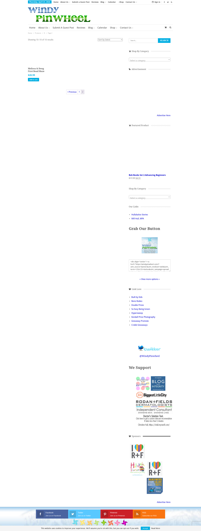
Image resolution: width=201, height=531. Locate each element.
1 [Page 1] (79, 92)
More (121, 2)
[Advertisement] (155, 451)
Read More (155, 528)
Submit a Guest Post (81, 2)
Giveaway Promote (140, 321)
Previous (72, 92)
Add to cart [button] (33, 80)
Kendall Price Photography (143, 317)
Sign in (156, 2)
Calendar (112, 2)
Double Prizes (137, 305)
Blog (102, 2)
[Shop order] (110, 39)
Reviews (95, 2)
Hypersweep (137, 313)
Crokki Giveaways (139, 325)
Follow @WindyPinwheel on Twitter (149, 346)
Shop (112, 27)
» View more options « (150, 279)
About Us (64, 2)
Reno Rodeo (136, 301)
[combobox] (149, 59)
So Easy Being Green (140, 309)
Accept (145, 528)
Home (55, 2)
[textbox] (149, 61)
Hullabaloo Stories (139, 214)
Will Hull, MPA (137, 218)
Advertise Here (163, 115)
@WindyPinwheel (150, 356)
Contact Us (125, 27)
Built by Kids (136, 297)
